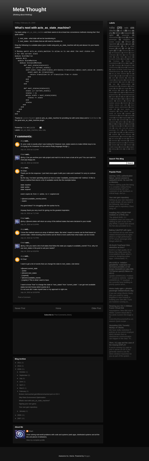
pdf (127, 122)
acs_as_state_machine (29, 130)
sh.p (22, 141)
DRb (110, 57)
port (117, 124)
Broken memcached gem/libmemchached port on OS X (39, 394)
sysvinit (131, 138)
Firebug (131, 59)
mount (118, 117)
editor (123, 90)
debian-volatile (125, 84)
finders (118, 92)
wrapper (131, 147)
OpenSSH (112, 44)
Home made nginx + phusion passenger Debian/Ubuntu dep (121, 289)
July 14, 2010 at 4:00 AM (30, 163)
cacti (113, 78)
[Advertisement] (34, 335)
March (21, 388)
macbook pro (113, 115)
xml (127, 149)
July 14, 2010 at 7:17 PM (30, 238)
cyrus (132, 82)
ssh (126, 48)
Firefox (128, 61)
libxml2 (125, 103)
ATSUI (126, 52)
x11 (117, 50)
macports (127, 33)
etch (130, 90)
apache (111, 76)
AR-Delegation (116, 52)
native (132, 117)
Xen (133, 71)
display (122, 44)
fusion (113, 96)
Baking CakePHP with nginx (120, 230)
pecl (112, 124)
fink (124, 92)
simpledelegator (114, 136)
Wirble (126, 71)
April (21, 385)
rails (40, 130)
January (22, 411)
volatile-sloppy (113, 147)
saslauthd (131, 132)
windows (123, 147)
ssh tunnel (115, 138)
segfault (114, 134)
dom (132, 88)
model (111, 117)
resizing (116, 126)
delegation (124, 86)
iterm (130, 99)
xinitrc (121, 149)
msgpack (125, 117)
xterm (132, 149)
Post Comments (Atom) (63, 315)
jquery (111, 101)
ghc (125, 96)
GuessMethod (113, 63)
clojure (111, 80)
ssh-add (123, 138)
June (21, 382)
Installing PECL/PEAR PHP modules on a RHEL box (120, 214)
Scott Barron (94, 118)
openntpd (123, 119)
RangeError (128, 65)
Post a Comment (24, 297)
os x (122, 30)
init (110, 99)
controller (129, 80)
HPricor (123, 63)
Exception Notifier (114, 59)
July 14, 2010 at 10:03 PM (30, 292)
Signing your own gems (27, 404)
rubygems (126, 39)
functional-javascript (128, 94)
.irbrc (132, 50)
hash (130, 96)
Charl (23, 154)
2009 (19, 369)
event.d (111, 92)
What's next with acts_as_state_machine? (34, 401)
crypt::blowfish (113, 82)
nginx (111, 35)
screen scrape (114, 42)
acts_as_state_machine (35, 32)
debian (118, 33)
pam (130, 119)
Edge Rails (120, 57)
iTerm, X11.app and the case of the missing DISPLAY (121, 344)
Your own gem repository (28, 407)
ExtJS (125, 59)
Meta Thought (29, 9)
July (21, 378)
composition (120, 80)
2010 (19, 366)
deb (114, 84)
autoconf (131, 76)
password (112, 122)
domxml (114, 90)
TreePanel (131, 67)
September (23, 375)
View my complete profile (35, 440)
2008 (19, 415)
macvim (122, 115)
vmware (129, 145)
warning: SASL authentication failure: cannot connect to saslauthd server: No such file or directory (121, 179)
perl (119, 48)
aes (130, 73)
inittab (116, 99)
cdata (129, 78)
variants (114, 145)
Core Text (128, 55)
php (110, 33)
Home (58, 308)
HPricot (128, 42)
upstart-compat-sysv (117, 142)
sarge (118, 132)
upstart (132, 140)
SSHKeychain (113, 67)
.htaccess (125, 50)
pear (132, 122)
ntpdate (114, 119)
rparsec (129, 126)
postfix (124, 124)
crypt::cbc (124, 82)
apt (118, 76)
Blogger (87, 456)
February (23, 391)
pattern (121, 122)
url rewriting (130, 142)
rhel (123, 126)
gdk (119, 96)
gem (130, 44)
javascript (125, 35)
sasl (124, 132)
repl (110, 126)
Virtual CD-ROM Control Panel (122, 69)
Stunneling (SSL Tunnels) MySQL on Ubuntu (119, 326)
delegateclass (113, 86)
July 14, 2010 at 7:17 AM (30, 213)
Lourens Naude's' (29, 118)
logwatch (128, 113)
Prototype (118, 65)
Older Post (96, 308)
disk (117, 88)
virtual (122, 145)
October (22, 372)
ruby (44, 130)
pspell (130, 124)
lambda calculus (114, 103)
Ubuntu (112, 30)
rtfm (110, 128)
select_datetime (126, 134)
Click (120, 55)
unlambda (123, 140)
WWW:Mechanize (115, 71)
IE (129, 63)
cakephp (121, 78)
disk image (124, 88)
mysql (123, 37)
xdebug (113, 149)
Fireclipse (116, 61)
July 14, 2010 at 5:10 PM (30, 224)
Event (129, 57)
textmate (114, 140)
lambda (129, 101)
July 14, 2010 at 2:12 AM (30, 149)
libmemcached (114, 46)
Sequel (123, 67)
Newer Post (20, 308)
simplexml (125, 136)
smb (132, 136)
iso (125, 99)
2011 (19, 363)
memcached (113, 37)
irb (121, 99)
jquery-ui (120, 101)
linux (129, 31)
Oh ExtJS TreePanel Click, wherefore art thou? (119, 246)
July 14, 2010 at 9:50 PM (30, 251)
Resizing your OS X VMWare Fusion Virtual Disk (120, 307)
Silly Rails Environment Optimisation (32, 397)
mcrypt (130, 115)
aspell (124, 76)
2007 (19, 418)
